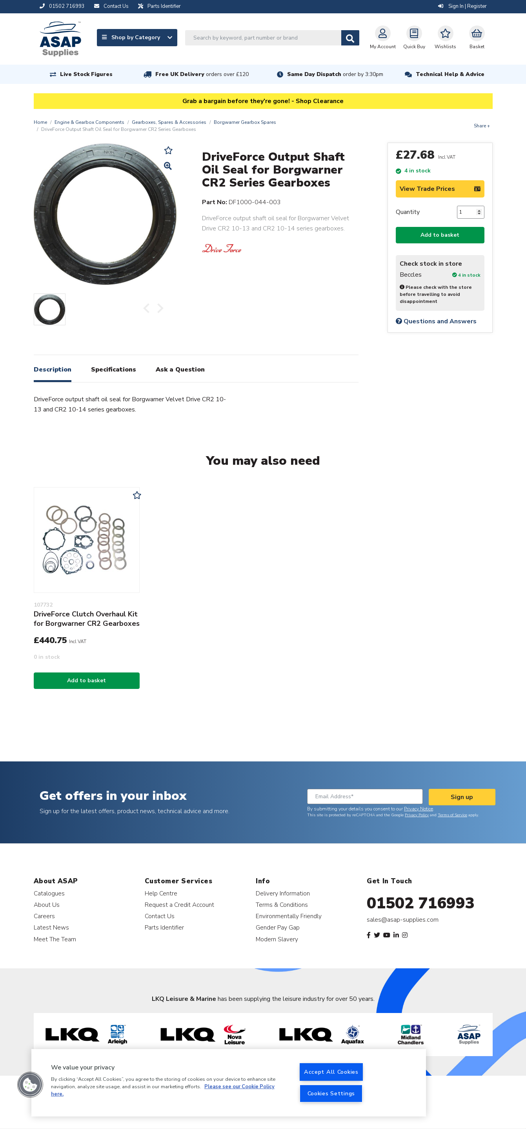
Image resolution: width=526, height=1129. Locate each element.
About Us (47, 905)
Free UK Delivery (202, 74)
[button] (30, 1084)
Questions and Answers (436, 321)
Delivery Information (283, 893)
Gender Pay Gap (278, 927)
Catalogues (49, 893)
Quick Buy (414, 37)
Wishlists (445, 37)
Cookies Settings (331, 1093)
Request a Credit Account (179, 905)
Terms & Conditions (282, 905)
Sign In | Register (462, 6)
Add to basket (439, 235)
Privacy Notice (418, 809)
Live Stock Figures (86, 74)
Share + (482, 126)
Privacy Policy (417, 815)
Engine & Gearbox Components (89, 122)
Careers (44, 916)
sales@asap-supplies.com (403, 919)
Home (40, 122)
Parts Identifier (164, 927)
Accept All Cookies (331, 1072)
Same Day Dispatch (335, 74)
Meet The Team (55, 939)
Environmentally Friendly (289, 916)
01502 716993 (421, 903)
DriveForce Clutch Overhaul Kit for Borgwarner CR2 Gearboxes (87, 618)
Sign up (462, 797)
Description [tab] (52, 369)
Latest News (51, 927)
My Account (383, 37)
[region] (228, 1082)
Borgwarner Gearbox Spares (245, 122)
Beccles (411, 275)
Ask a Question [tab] (180, 369)
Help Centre (161, 893)
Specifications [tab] (113, 369)
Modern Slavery (277, 939)
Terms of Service (452, 815)
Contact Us (160, 916)
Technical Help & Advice (450, 74)
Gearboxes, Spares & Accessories (169, 122)
